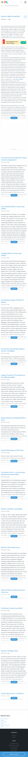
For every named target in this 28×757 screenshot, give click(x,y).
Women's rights (3, 714)
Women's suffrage (4, 711)
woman (14, 35)
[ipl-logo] (6, 2)
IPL (1, 5)
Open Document (14, 754)
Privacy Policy (14, 743)
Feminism (2, 712)
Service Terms (14, 745)
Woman (2, 718)
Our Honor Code (14, 741)
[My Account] (25, 2)
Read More (14, 187)
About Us (14, 729)
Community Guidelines (14, 739)
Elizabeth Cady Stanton (5, 717)
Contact (14, 731)
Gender (2, 715)
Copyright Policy (14, 737)
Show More (14, 110)
